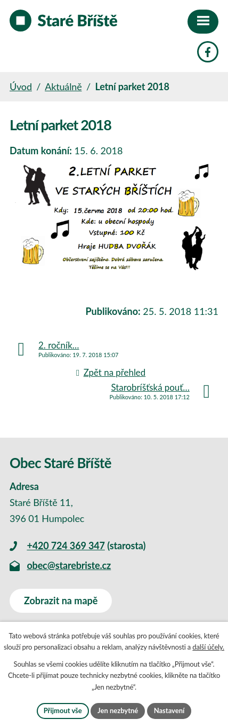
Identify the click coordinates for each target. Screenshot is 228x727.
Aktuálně (63, 86)
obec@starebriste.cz (69, 565)
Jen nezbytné (117, 710)
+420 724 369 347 (65, 545)
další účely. (208, 647)
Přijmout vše (63, 710)
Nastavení (169, 710)
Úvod (21, 86)
